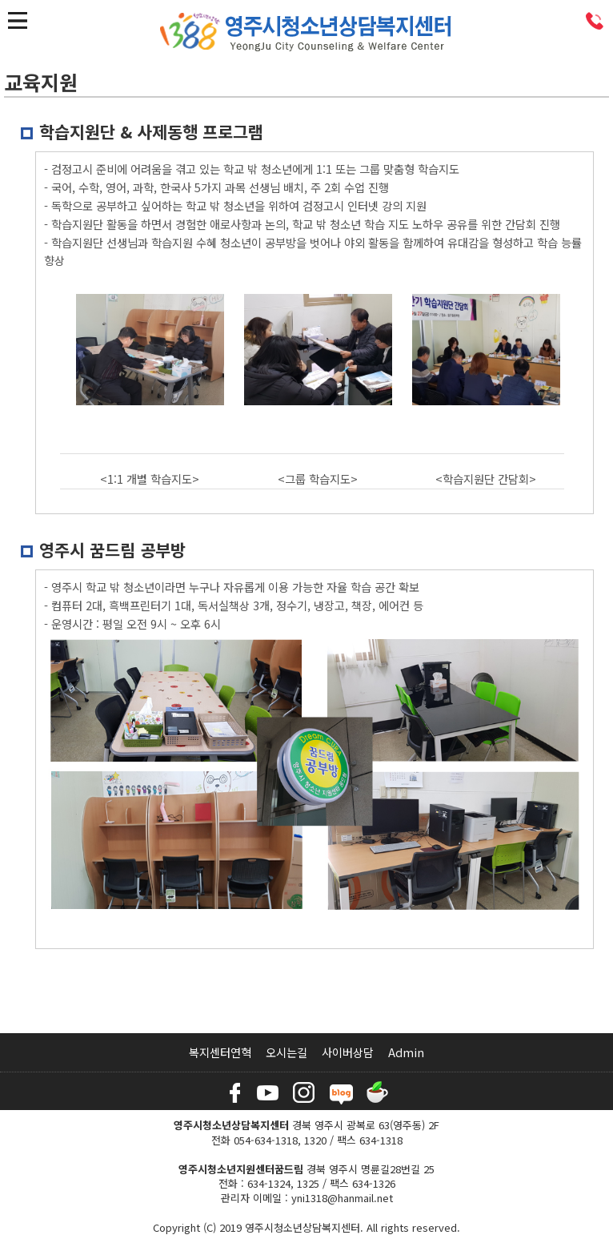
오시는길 (286, 1052)
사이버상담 (348, 1052)
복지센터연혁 (220, 1052)
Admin (406, 1052)
